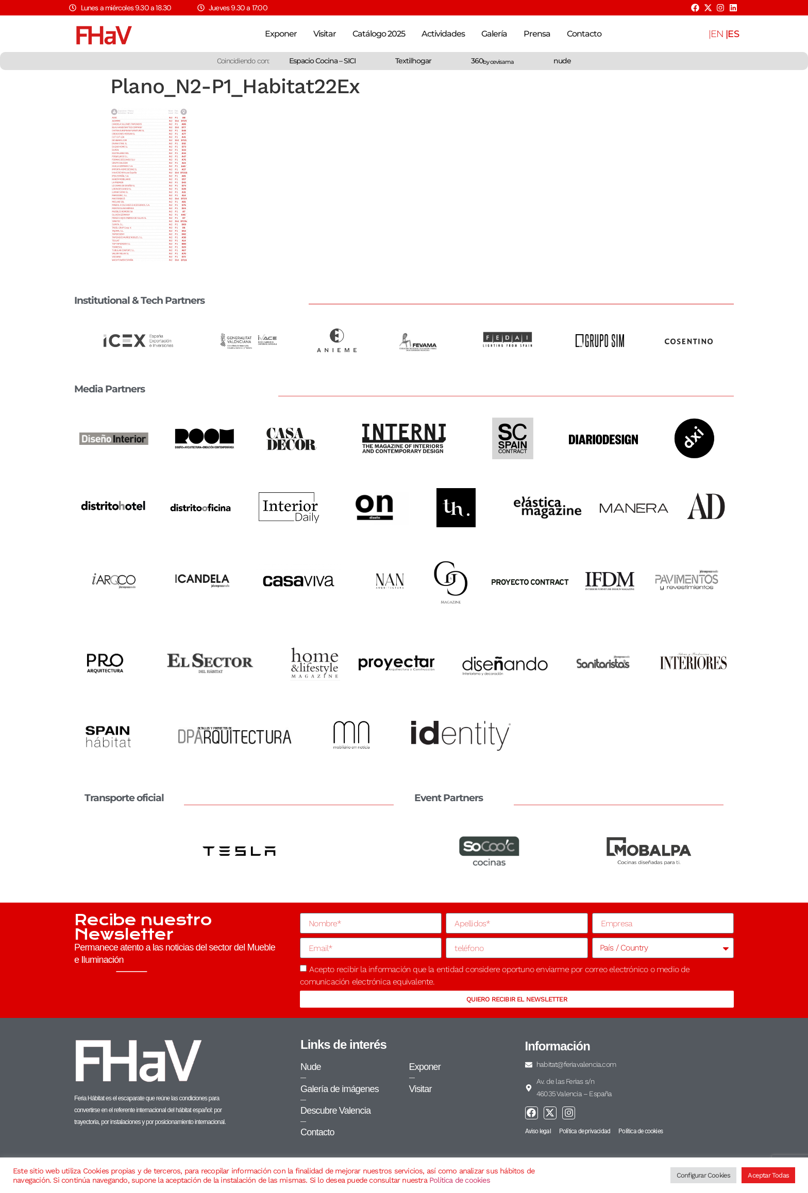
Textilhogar (413, 60)
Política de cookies (459, 1180)
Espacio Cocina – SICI (322, 60)
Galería (494, 34)
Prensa (537, 34)
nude (562, 60)
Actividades (443, 34)
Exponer (281, 34)
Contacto (584, 34)
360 (492, 60)
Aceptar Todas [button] (768, 1175)
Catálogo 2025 (378, 34)
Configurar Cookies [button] (704, 1175)
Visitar (324, 34)
